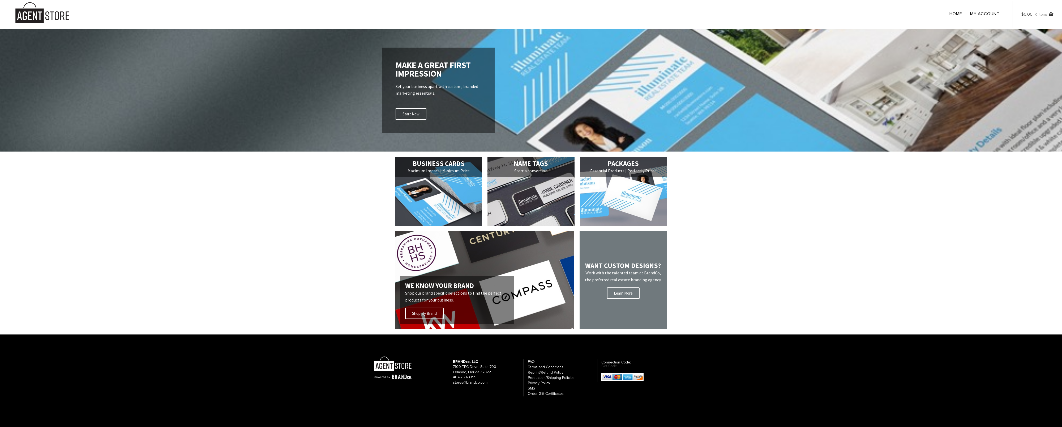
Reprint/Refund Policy (545, 375)
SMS (531, 391)
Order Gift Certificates (546, 397)
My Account (985, 13)
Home (955, 13)
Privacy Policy (539, 386)
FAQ (531, 365)
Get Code (609, 369)
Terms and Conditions (545, 370)
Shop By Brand (425, 316)
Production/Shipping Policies (551, 381)
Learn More (623, 294)
